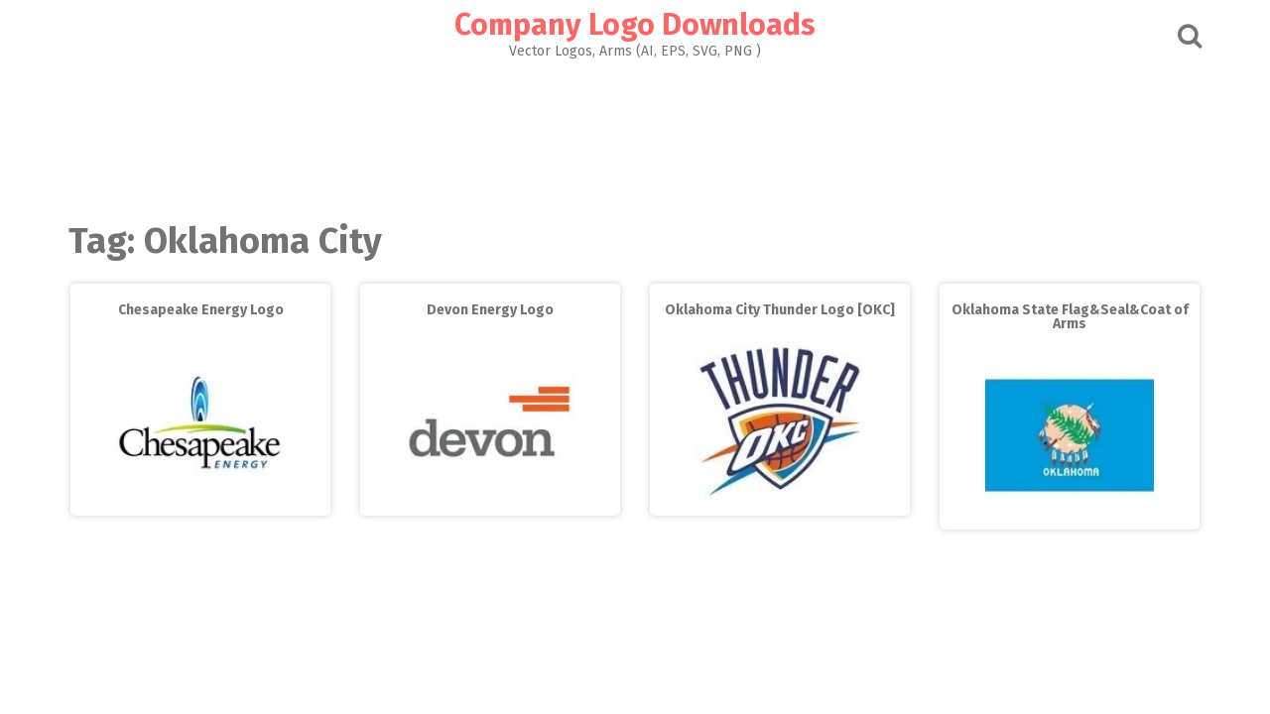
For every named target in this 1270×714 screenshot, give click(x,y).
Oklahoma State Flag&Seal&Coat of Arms (1070, 316)
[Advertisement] (635, 134)
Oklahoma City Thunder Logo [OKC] (780, 309)
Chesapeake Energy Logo (201, 309)
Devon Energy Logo (490, 309)
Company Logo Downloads (635, 25)
